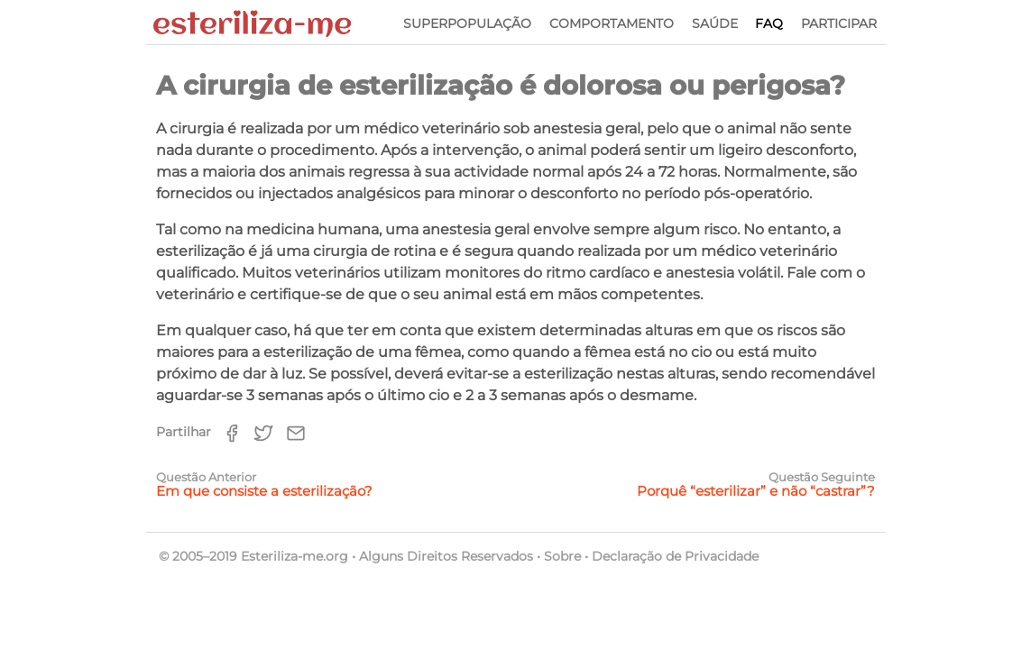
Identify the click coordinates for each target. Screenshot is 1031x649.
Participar (839, 23)
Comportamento (611, 23)
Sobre (562, 556)
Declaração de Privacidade (675, 556)
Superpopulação (467, 23)
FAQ (769, 23)
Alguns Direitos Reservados (446, 556)
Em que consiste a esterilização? (264, 490)
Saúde (715, 23)
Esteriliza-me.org (294, 556)
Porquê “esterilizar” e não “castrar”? (756, 490)
